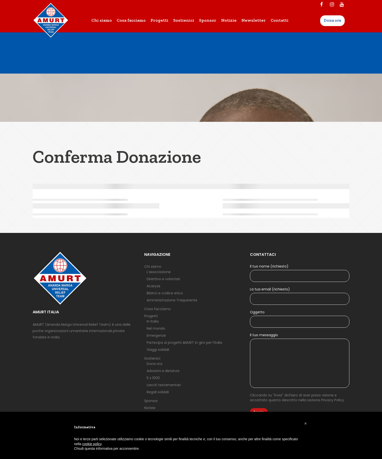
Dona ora (154, 363)
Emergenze (156, 335)
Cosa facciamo (157, 308)
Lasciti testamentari (164, 384)
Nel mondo (156, 328)
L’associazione (159, 271)
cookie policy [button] (91, 444)
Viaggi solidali (158, 349)
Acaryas (153, 286)
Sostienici (152, 358)
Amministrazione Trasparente (172, 300)
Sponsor (151, 400)
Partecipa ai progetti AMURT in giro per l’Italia (184, 342)
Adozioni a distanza (163, 370)
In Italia (153, 321)
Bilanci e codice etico (165, 293)
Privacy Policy (332, 400)
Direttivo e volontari (163, 279)
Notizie (149, 407)
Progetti (151, 316)
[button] (305, 423)
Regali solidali (158, 392)
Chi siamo (152, 266)
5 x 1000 (153, 377)
